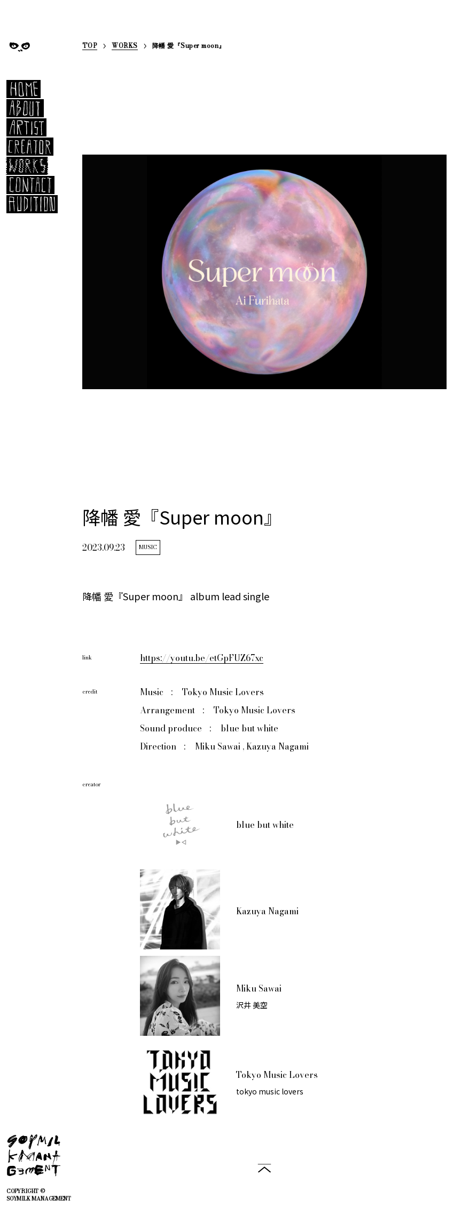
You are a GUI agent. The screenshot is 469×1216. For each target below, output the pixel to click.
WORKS (124, 47)
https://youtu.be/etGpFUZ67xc (201, 657)
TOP (89, 47)
